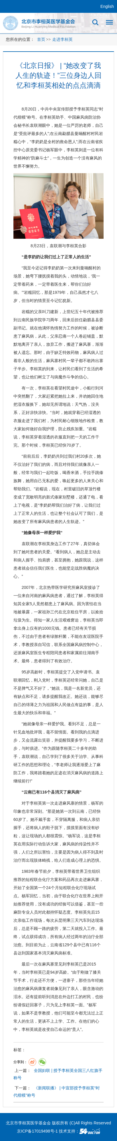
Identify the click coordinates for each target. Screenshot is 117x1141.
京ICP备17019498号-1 (37, 1131)
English (107, 6)
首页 (41, 39)
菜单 (108, 24)
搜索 (95, 22)
